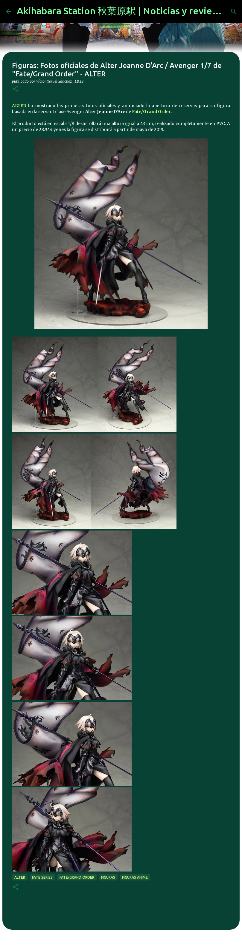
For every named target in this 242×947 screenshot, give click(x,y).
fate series (42, 877)
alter (19, 877)
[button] (15, 89)
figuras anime (135, 877)
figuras (108, 877)
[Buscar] (233, 11)
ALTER (19, 105)
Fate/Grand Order (151, 111)
